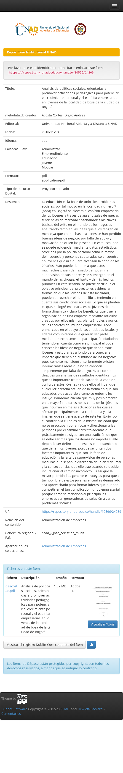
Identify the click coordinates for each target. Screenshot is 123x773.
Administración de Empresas (64, 546)
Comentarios (11, 713)
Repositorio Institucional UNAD (31, 52)
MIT (67, 709)
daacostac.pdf (11, 588)
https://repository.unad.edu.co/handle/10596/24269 (81, 511)
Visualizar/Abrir (103, 624)
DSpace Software (14, 709)
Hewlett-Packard (90, 709)
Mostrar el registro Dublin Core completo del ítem (44, 644)
